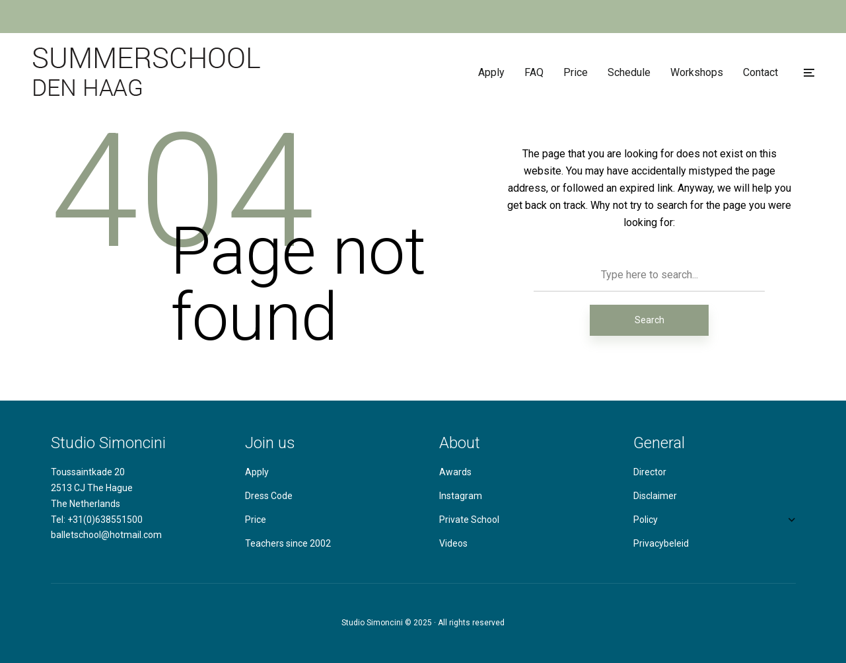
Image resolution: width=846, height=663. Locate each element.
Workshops (696, 72)
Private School (469, 519)
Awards (455, 472)
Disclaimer (655, 495)
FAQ (534, 72)
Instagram (460, 495)
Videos (453, 543)
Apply (491, 72)
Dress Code (269, 495)
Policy (645, 519)
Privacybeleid (661, 543)
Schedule (629, 72)
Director (649, 472)
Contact (760, 72)
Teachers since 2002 (288, 543)
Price (575, 72)
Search (649, 320)
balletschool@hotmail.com (106, 534)
